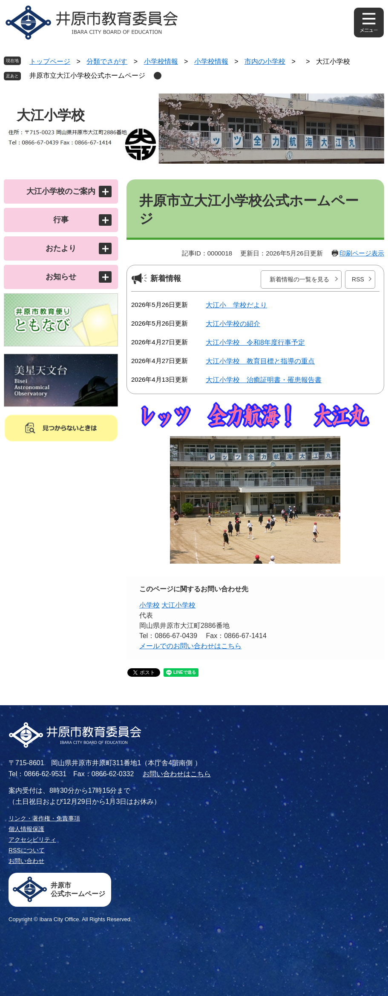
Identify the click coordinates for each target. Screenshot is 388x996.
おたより (61, 248)
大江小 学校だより (236, 305)
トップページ (49, 61)
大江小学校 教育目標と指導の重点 (260, 361)
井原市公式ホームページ (78, 889)
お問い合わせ (26, 860)
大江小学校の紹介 (233, 323)
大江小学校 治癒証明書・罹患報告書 (264, 379)
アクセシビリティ (32, 839)
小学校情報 (161, 61)
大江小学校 (178, 605)
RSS (358, 279)
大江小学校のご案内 (60, 191)
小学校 (149, 605)
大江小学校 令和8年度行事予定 (255, 342)
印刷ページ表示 (361, 253)
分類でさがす (106, 61)
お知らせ (61, 276)
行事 (61, 220)
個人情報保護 (26, 829)
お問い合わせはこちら (177, 774)
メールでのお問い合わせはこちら (190, 646)
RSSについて (27, 850)
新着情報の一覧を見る (299, 279)
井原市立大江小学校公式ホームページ (87, 75)
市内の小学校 (264, 61)
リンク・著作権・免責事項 (44, 818)
